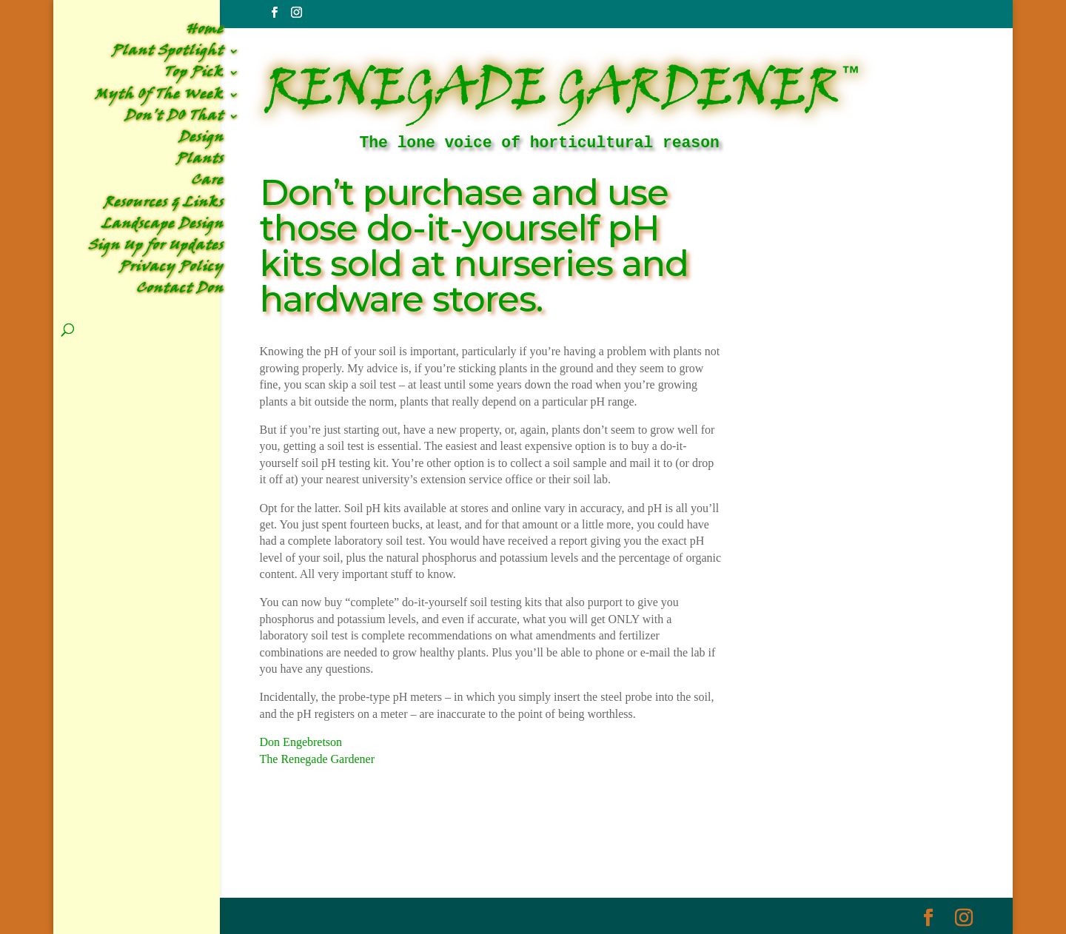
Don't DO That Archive (390, 849)
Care (207, 183)
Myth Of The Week (159, 97)
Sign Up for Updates (156, 248)
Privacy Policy (171, 269)
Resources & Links (164, 205)
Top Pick (194, 75)
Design (201, 140)
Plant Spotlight (168, 53)
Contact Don (180, 291)
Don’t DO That (174, 118)
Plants (200, 161)
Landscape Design (162, 226)
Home (205, 32)
